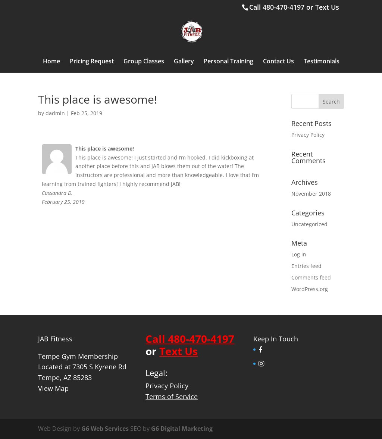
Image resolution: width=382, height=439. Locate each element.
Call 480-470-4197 (276, 7)
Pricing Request (92, 62)
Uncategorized (309, 224)
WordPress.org (309, 289)
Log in (298, 254)
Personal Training (228, 62)
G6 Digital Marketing (182, 428)
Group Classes (143, 62)
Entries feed (306, 265)
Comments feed (311, 277)
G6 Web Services (105, 428)
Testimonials (321, 62)
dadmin (55, 113)
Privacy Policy (308, 134)
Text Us (327, 7)
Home (51, 62)
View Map (53, 388)
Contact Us (278, 62)
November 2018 (311, 193)
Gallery (184, 62)
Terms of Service (171, 396)
